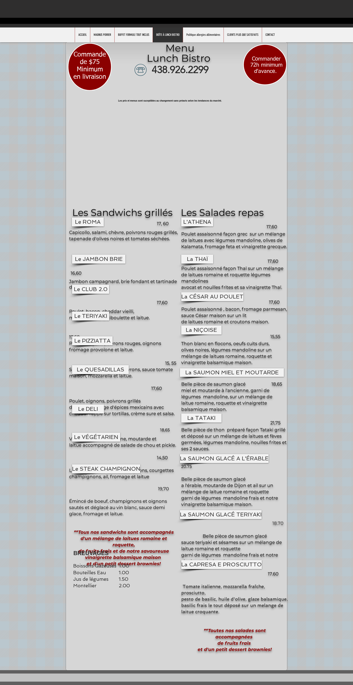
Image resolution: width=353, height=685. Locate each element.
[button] (88, 221)
